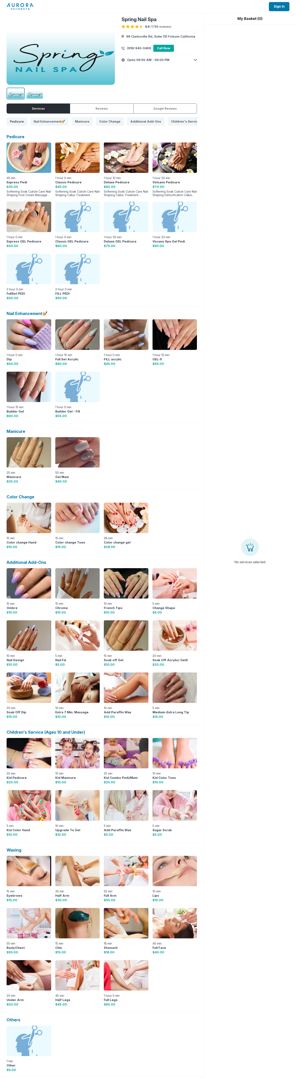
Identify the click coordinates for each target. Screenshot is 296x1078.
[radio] (123, 27)
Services (38, 108)
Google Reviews (165, 108)
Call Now (163, 48)
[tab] (17, 121)
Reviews (102, 108)
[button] (159, 60)
